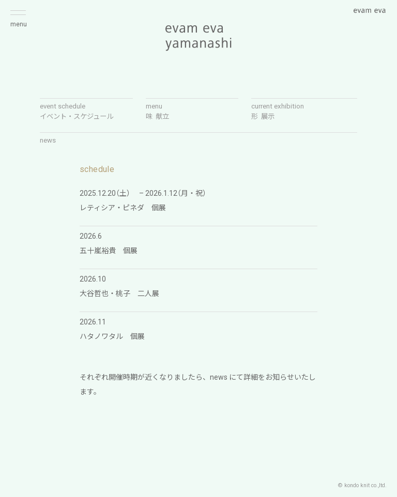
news (48, 140)
